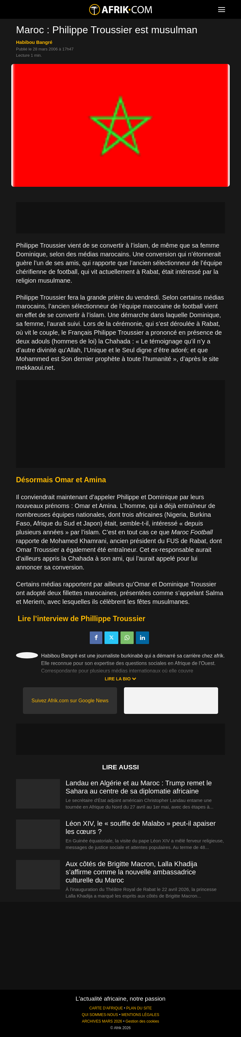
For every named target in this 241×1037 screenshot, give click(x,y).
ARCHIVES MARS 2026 (102, 1021)
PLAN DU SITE (139, 1008)
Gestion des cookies (142, 1021)
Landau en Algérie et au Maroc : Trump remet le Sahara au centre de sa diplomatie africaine (139, 787)
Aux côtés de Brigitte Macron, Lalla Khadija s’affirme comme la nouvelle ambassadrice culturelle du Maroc (131, 872)
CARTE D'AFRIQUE (106, 1008)
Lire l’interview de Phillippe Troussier (81, 619)
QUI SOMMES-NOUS (100, 1015)
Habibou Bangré (34, 42)
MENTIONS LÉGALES (140, 1015)
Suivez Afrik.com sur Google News (69, 700)
